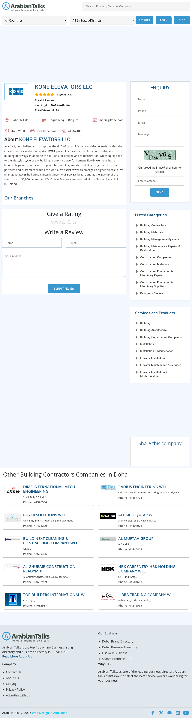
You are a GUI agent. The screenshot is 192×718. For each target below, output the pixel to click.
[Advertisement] (96, 55)
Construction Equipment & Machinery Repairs (156, 273)
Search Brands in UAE (117, 659)
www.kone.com (46, 131)
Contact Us (13, 672)
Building (145, 322)
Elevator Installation (152, 357)
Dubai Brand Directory (117, 641)
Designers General (152, 293)
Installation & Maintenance (156, 351)
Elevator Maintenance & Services (160, 364)
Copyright (13, 684)
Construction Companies (155, 257)
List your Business (114, 653)
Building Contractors (153, 225)
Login (163, 20)
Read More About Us (17, 656)
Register (144, 20)
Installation (147, 343)
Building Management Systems (159, 239)
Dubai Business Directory (119, 647)
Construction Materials (154, 264)
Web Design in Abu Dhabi (50, 713)
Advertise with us (18, 695)
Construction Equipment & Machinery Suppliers (156, 284)
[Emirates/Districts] (101, 20)
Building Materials (151, 232)
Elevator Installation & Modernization (153, 374)
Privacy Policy (15, 689)
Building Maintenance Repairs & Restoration (160, 248)
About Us (12, 678)
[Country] (34, 20)
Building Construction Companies (161, 336)
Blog (182, 20)
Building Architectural (153, 329)
